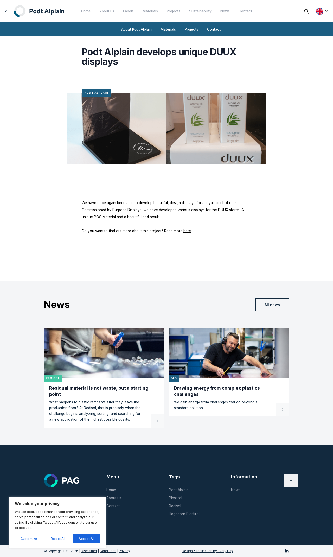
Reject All (58, 539)
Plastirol (175, 498)
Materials (150, 11)
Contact (245, 11)
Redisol (175, 506)
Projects (173, 11)
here (187, 231)
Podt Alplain (179, 490)
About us (106, 11)
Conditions (108, 551)
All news (272, 304)
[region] (57, 522)
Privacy (124, 551)
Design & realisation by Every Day (207, 551)
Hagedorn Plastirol (184, 514)
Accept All (86, 539)
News (225, 11)
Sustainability (200, 11)
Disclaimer (89, 551)
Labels (128, 11)
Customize (29, 539)
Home (86, 11)
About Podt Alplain (136, 29)
